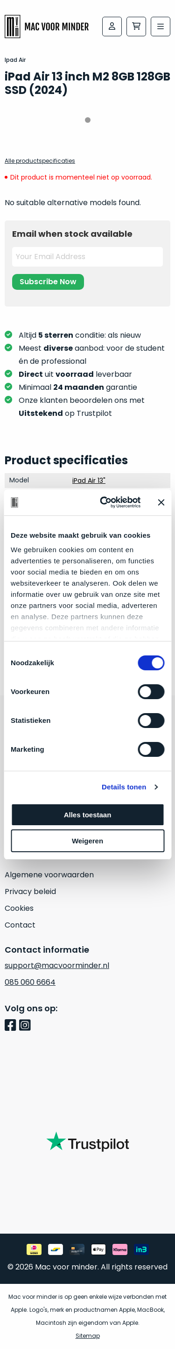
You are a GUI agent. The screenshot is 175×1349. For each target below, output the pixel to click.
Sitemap (88, 1336)
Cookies (19, 908)
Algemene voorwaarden (49, 874)
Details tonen (124, 787)
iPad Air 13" (88, 480)
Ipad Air (15, 60)
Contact (20, 925)
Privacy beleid (30, 891)
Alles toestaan (88, 815)
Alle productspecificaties (40, 161)
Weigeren (87, 841)
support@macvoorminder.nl (57, 965)
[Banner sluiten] (161, 502)
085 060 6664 (30, 982)
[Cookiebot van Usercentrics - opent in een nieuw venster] (104, 502)
